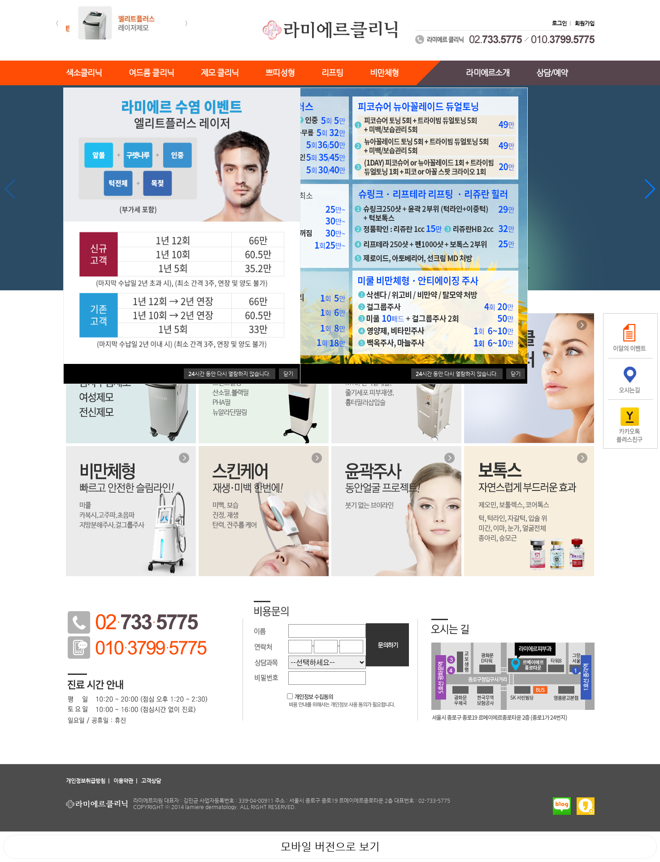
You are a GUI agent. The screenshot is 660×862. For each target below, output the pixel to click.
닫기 (516, 374)
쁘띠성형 (279, 72)
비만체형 (384, 72)
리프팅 (332, 72)
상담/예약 (552, 72)
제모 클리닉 (220, 72)
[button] (55, 24)
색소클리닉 (84, 72)
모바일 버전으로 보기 (330, 846)
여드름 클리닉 (151, 72)
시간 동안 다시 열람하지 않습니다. (457, 374)
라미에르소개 (487, 72)
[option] (122, 23)
